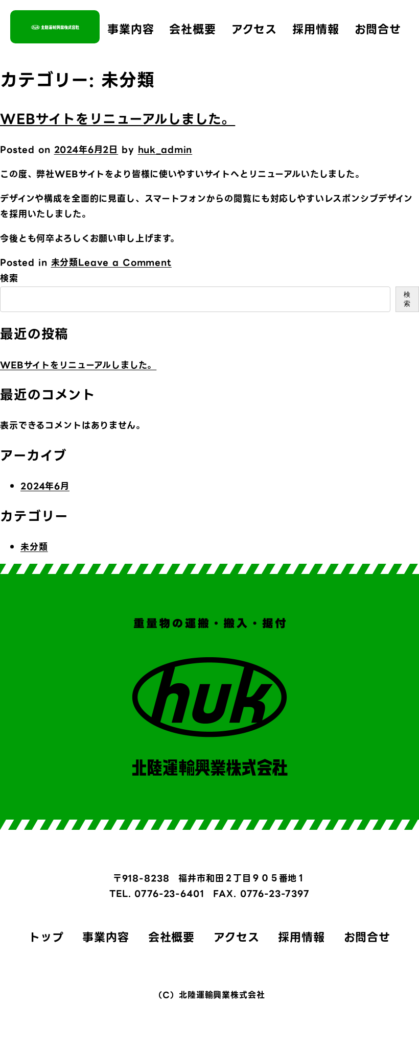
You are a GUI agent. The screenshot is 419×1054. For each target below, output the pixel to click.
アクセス (254, 29)
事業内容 (130, 29)
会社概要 (192, 29)
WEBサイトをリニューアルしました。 (117, 119)
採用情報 (315, 29)
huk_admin (165, 149)
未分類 (65, 262)
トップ (46, 937)
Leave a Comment (125, 262)
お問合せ (378, 29)
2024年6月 (44, 486)
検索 (9, 278)
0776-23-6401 (169, 894)
